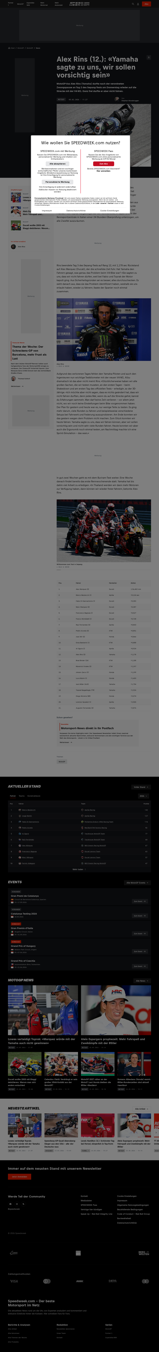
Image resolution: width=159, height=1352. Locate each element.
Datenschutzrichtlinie (76, 211)
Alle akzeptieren (57, 164)
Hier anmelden (103, 171)
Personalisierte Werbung (58, 182)
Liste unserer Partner (105, 203)
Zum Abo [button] (103, 164)
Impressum (47, 211)
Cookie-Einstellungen (109, 211)
